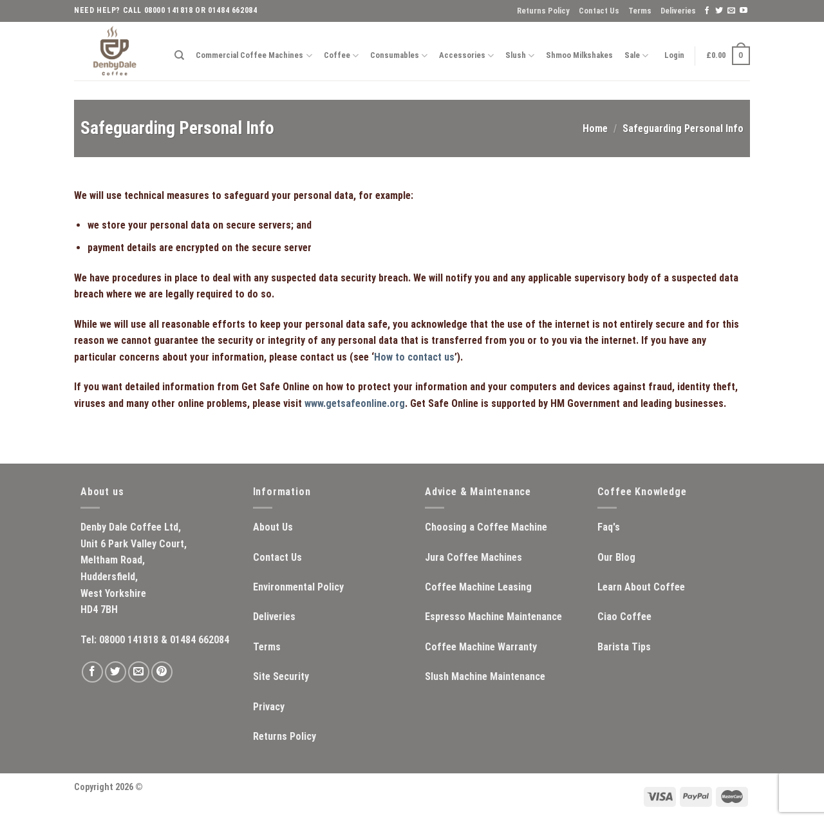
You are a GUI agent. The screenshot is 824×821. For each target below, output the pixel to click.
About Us (273, 527)
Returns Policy (543, 10)
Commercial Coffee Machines (254, 56)
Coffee (341, 56)
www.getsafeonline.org (354, 403)
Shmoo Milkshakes (579, 55)
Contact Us (599, 10)
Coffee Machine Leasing (478, 587)
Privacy (269, 707)
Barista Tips (624, 647)
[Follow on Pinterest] (162, 672)
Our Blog (616, 557)
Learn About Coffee (641, 587)
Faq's (608, 527)
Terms (639, 10)
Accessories (466, 56)
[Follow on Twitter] (719, 10)
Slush (519, 56)
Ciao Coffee (624, 616)
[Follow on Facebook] (707, 10)
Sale (636, 56)
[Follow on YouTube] (743, 10)
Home (595, 128)
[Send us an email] (731, 10)
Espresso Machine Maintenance (493, 616)
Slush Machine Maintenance (485, 676)
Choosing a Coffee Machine (486, 527)
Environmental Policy (298, 587)
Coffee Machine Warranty (481, 647)
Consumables (398, 56)
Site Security (281, 676)
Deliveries (678, 10)
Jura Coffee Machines (473, 557)
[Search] (179, 55)
